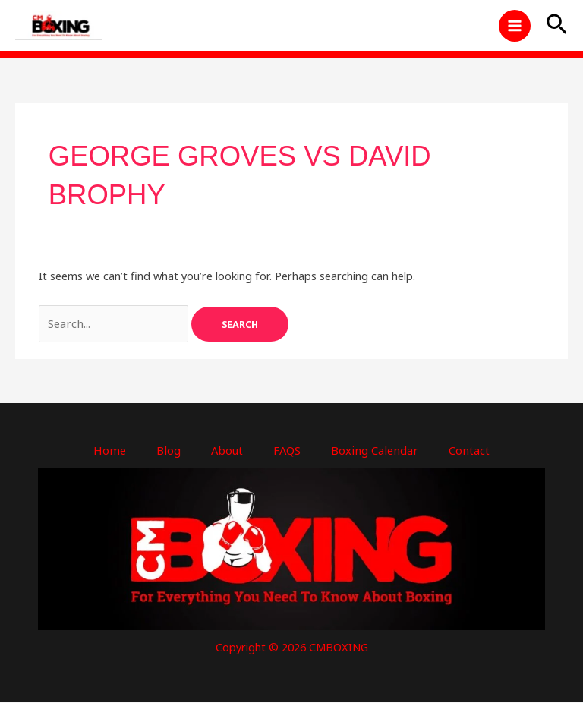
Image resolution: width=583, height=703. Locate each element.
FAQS (287, 451)
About (228, 451)
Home (112, 451)
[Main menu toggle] (515, 27)
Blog (170, 451)
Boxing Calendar (373, 451)
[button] (557, 27)
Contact (466, 451)
